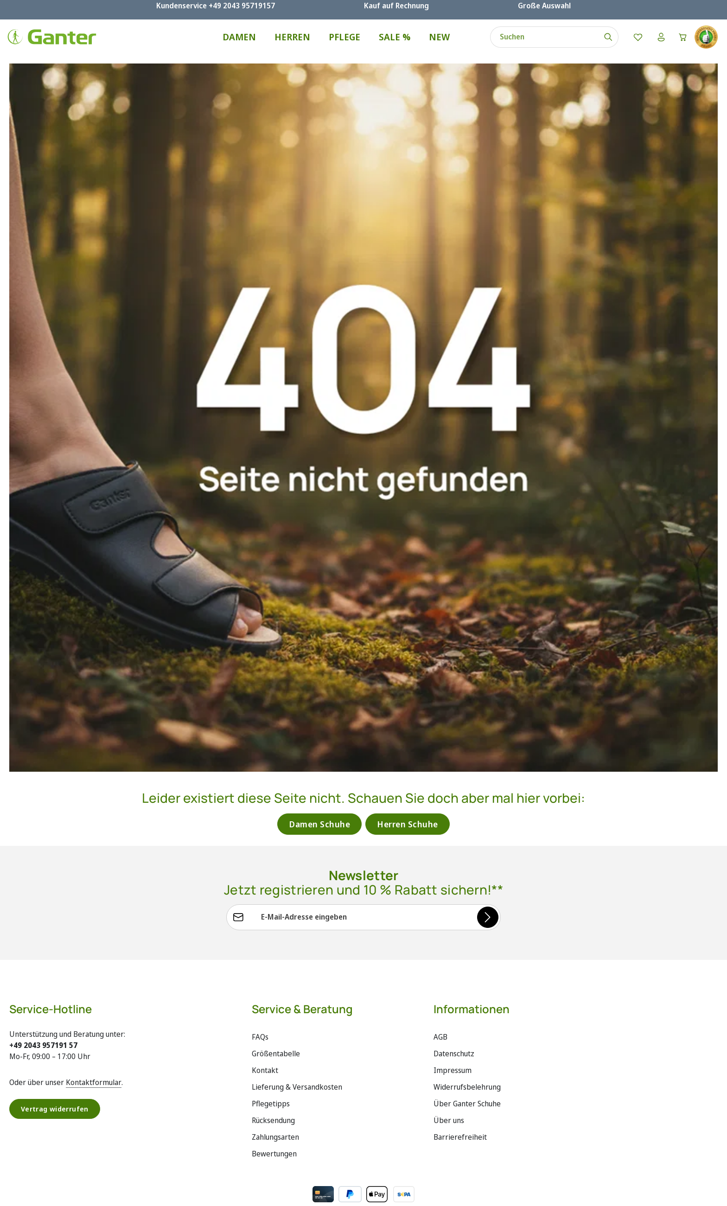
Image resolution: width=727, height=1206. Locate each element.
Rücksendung (273, 1133)
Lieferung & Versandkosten (297, 1099)
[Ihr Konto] (656, 43)
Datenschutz (454, 1066)
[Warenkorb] (681, 43)
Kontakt (265, 1083)
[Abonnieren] (487, 929)
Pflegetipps (271, 1116)
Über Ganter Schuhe (467, 1116)
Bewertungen (274, 1166)
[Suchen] (603, 42)
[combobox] (539, 42)
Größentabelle (276, 1066)
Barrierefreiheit (460, 1149)
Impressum (453, 1083)
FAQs (260, 1049)
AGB (440, 1049)
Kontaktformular (93, 1095)
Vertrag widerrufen (57, 1122)
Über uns (449, 1133)
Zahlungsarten (275, 1149)
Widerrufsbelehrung (467, 1099)
